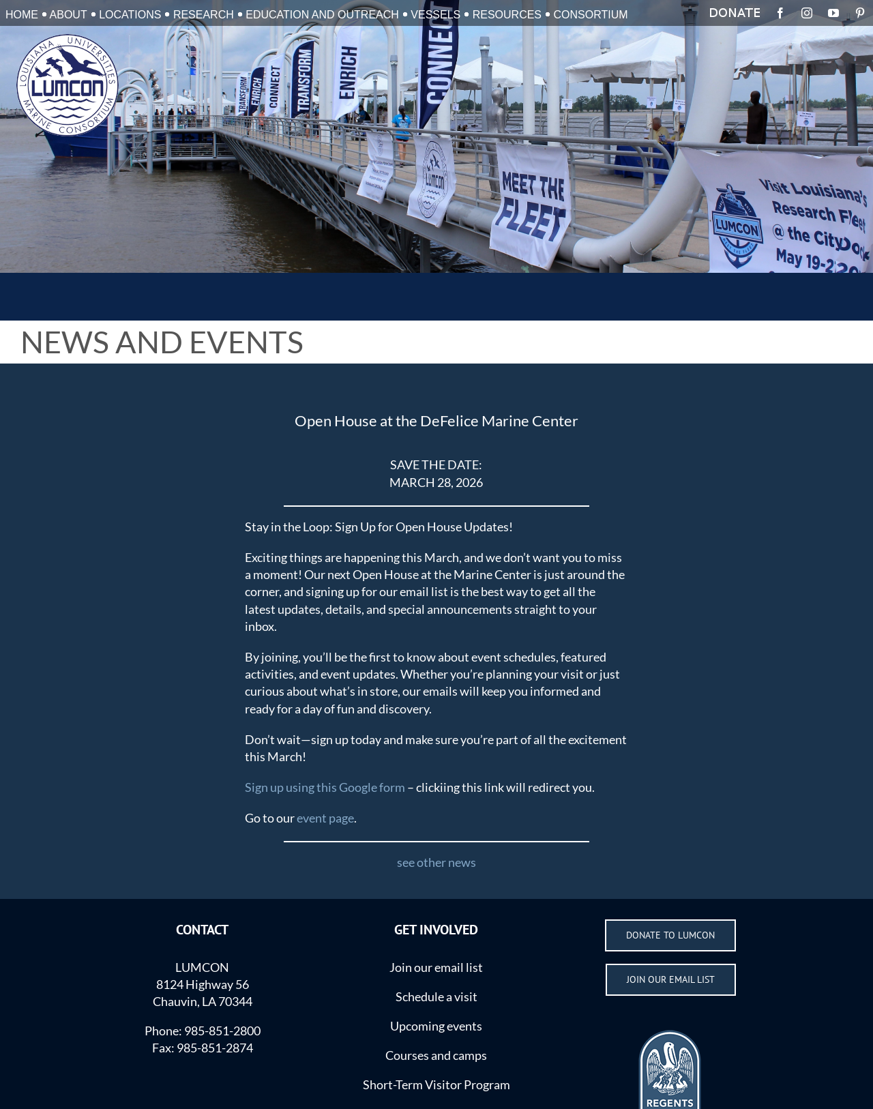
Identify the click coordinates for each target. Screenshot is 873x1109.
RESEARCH (203, 14)
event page (325, 817)
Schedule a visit (436, 996)
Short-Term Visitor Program (436, 1084)
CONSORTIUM (591, 14)
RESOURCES (507, 14)
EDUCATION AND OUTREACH (322, 14)
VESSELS (435, 14)
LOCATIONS (130, 14)
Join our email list (436, 967)
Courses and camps (436, 1055)
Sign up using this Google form (325, 787)
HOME (21, 14)
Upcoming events (436, 1025)
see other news (436, 862)
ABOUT (68, 14)
